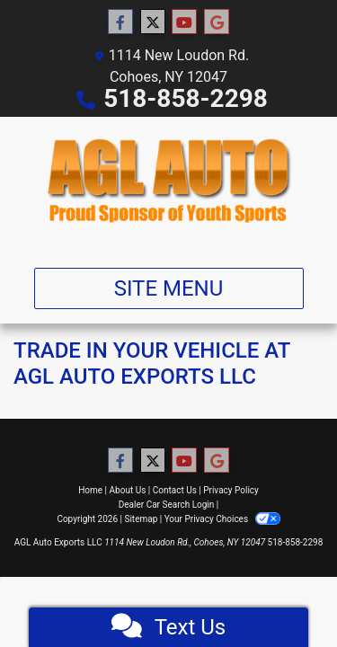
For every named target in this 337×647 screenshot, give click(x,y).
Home (90, 490)
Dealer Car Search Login (167, 505)
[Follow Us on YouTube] (184, 22)
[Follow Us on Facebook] (120, 22)
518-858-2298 (185, 98)
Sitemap (140, 519)
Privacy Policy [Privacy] (231, 490)
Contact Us (175, 490)
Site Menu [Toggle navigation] (169, 288)
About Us (128, 490)
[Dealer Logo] (168, 185)
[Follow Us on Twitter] (152, 22)
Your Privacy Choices (222, 519)
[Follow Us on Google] (216, 22)
